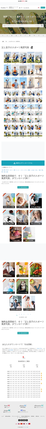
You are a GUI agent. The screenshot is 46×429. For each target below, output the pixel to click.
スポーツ (11, 170)
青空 (2, 171)
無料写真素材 (23, 407)
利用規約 (32, 416)
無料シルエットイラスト (39, 407)
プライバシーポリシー (16, 416)
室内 (5, 171)
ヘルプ (2, 416)
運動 (29, 170)
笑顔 (40, 170)
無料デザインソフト (7, 412)
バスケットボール (23, 170)
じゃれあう (32, 170)
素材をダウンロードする (23, 163)
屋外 (15, 170)
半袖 (42, 170)
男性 (5, 170)
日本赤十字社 (39, 348)
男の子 (7, 170)
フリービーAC (25, 427)
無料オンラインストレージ (23, 411)
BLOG (27, 8)
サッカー (18, 170)
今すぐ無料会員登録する (23, 187)
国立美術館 (11, 349)
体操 (7, 171)
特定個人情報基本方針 (25, 416)
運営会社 (37, 416)
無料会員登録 (7, 416)
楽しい (37, 170)
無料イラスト (7, 407)
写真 (6, 41)
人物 (2, 170)
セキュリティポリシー (23, 417)
